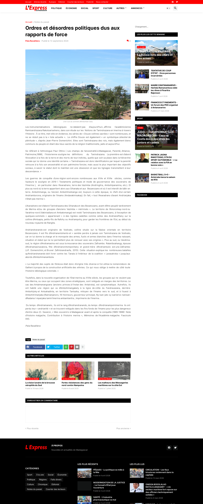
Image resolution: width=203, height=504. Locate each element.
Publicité (89, 2)
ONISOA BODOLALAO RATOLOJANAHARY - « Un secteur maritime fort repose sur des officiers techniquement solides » (161, 489)
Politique (56, 8)
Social (84, 8)
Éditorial (61, 2)
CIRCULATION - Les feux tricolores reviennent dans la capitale (160, 472)
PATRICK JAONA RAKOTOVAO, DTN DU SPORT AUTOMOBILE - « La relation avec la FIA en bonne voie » (164, 159)
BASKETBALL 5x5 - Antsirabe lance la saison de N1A (163, 177)
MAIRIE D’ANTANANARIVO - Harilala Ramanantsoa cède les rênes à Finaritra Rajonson (164, 89)
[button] (168, 8)
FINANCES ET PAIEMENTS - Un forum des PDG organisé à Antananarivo (164, 105)
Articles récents (40, 2)
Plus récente (32, 428)
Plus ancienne (122, 428)
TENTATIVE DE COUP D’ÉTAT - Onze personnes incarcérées (163, 73)
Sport (95, 8)
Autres (120, 8)
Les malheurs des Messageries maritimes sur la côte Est (113, 383)
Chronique (42, 484)
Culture (107, 8)
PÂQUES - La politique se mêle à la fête (108, 470)
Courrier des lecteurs (75, 2)
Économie (71, 8)
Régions (43, 479)
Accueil (28, 2)
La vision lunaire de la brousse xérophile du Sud (40, 383)
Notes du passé (41, 22)
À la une (40, 474)
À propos (52, 2)
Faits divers (56, 479)
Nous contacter (102, 2)
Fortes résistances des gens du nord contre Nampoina (77, 383)
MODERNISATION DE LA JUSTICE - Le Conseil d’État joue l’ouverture (109, 485)
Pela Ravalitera (32, 41)
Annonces (136, 8)
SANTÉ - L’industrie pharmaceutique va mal (104, 498)
